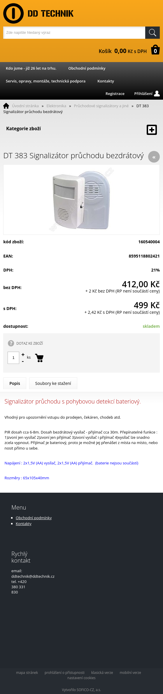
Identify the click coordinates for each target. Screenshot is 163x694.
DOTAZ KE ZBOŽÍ (29, 343)
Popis (14, 383)
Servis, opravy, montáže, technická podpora (45, 81)
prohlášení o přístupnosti (65, 672)
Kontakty (105, 81)
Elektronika (56, 105)
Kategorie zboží (81, 130)
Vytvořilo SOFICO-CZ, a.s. (81, 689)
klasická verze (102, 672)
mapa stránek (27, 672)
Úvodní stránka (25, 105)
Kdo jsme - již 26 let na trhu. (31, 68)
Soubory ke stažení (53, 383)
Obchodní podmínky (86, 68)
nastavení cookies (81, 677)
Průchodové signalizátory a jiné (101, 105)
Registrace (115, 93)
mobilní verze (130, 672)
